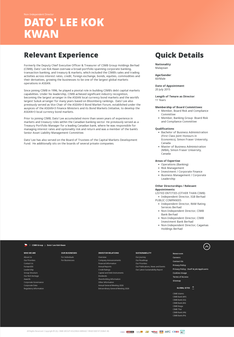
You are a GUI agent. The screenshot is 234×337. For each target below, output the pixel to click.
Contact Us (28, 263)
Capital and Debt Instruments (111, 273)
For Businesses (67, 260)
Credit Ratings (104, 269)
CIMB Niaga (178, 306)
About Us (28, 257)
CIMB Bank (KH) (179, 303)
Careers (176, 257)
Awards (27, 279)
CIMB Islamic (178, 293)
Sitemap (177, 280)
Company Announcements (109, 260)
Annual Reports (104, 266)
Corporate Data (30, 285)
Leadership (29, 269)
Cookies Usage (180, 273)
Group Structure (31, 273)
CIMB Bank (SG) (179, 300)
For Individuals (67, 257)
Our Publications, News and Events (150, 266)
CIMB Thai (177, 309)
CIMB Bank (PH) (179, 315)
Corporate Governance (34, 282)
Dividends (102, 276)
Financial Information (107, 263)
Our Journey (141, 257)
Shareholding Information (109, 279)
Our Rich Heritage (31, 276)
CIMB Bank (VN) (179, 312)
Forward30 (28, 266)
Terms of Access (180, 277)
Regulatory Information (34, 288)
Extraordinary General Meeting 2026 (113, 288)
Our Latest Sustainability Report (149, 269)
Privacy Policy (179, 265)
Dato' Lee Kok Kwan (56, 245)
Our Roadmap (142, 260)
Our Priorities (29, 260)
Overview (102, 257)
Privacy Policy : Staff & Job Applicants (190, 269)
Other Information (106, 282)
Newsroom (178, 253)
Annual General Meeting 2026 (110, 285)
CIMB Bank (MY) (179, 296)
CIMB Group (37, 245)
